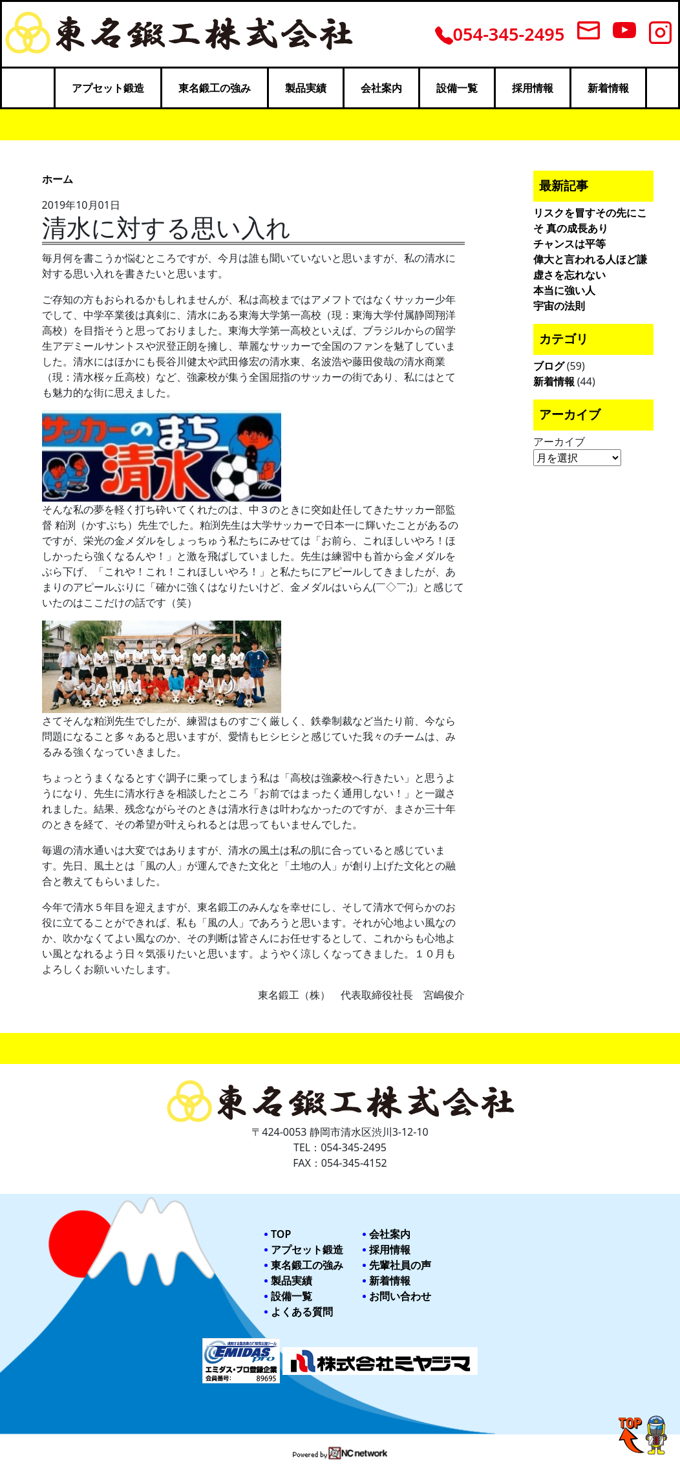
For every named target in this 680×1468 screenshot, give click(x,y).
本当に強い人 (564, 290)
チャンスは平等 (569, 244)
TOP (281, 1234)
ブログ (548, 366)
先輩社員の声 (400, 1265)
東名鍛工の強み (214, 88)
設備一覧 (457, 88)
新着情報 (608, 88)
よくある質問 (302, 1311)
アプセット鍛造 (108, 88)
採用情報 (532, 88)
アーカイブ (559, 441)
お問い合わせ (400, 1296)
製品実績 (305, 88)
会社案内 (381, 88)
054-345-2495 (500, 34)
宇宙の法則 (559, 306)
